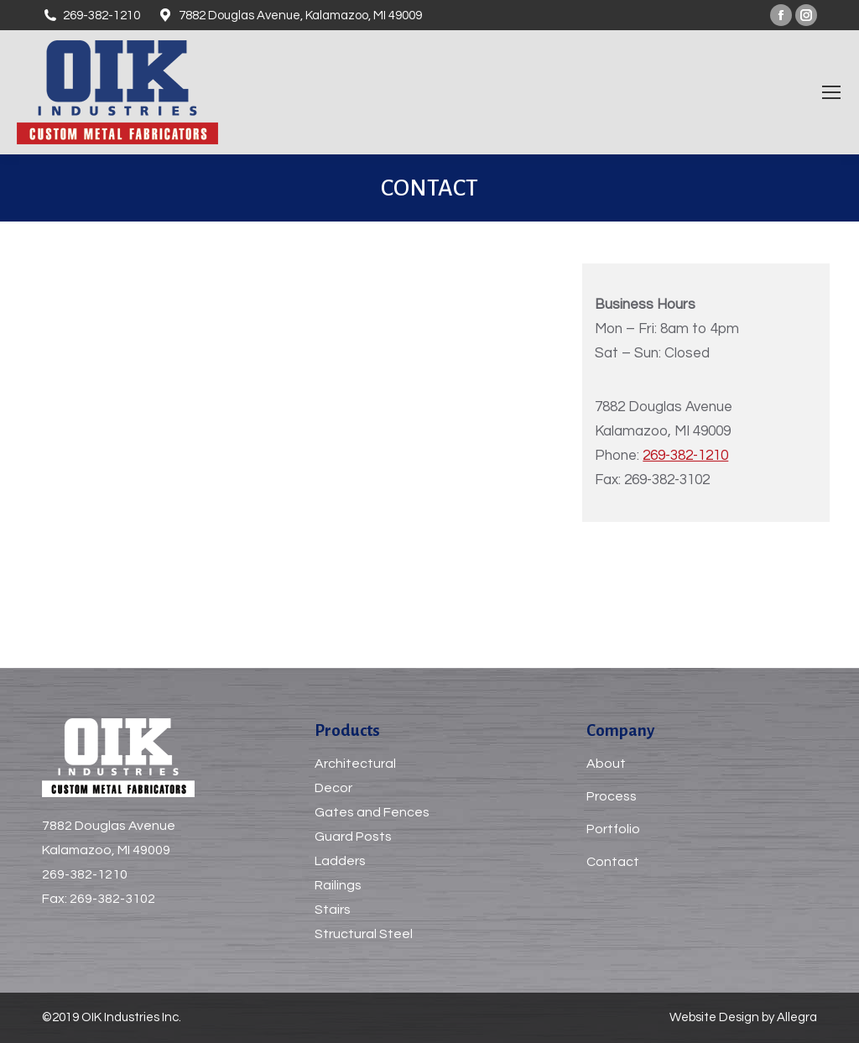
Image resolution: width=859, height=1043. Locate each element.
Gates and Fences (372, 812)
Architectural (355, 763)
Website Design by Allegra (743, 1017)
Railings (338, 885)
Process (611, 796)
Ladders (340, 861)
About (606, 763)
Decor (333, 788)
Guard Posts (353, 836)
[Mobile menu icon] (831, 92)
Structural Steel (364, 934)
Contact (612, 861)
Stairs (333, 909)
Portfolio (613, 829)
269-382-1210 (685, 455)
